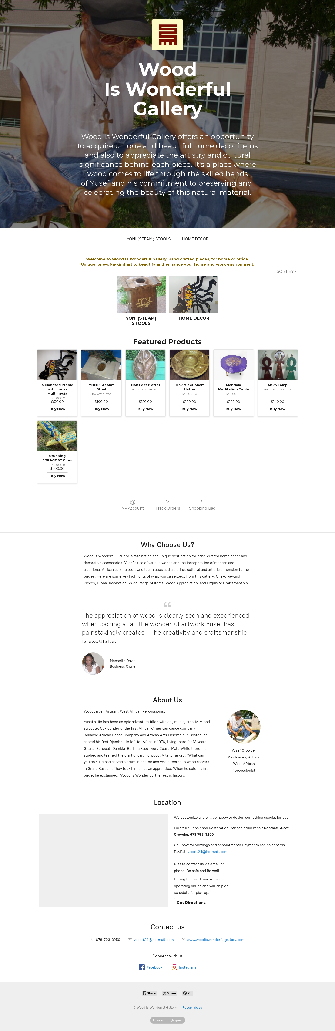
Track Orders (167, 504)
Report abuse (192, 1008)
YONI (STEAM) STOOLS (149, 239)
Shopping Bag (202, 504)
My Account (132, 504)
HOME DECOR (195, 239)
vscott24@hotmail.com (208, 851)
